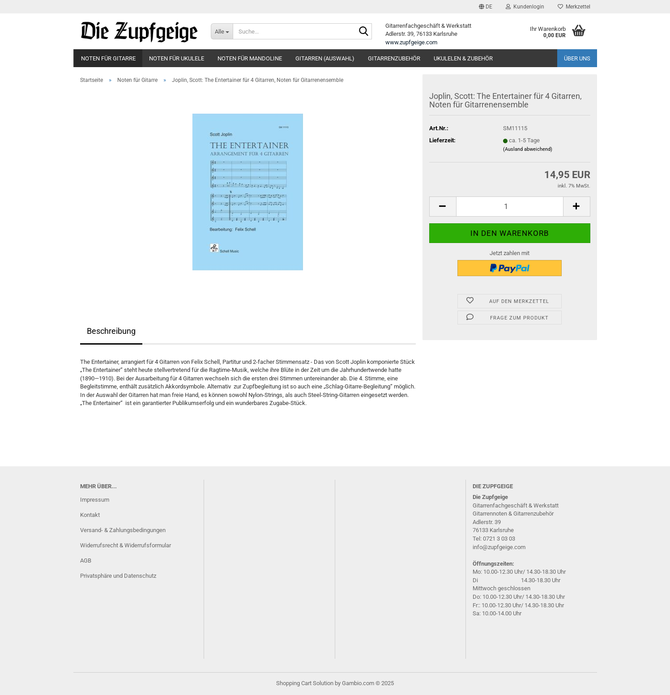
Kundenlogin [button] (525, 7)
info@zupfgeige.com (499, 547)
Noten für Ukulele (176, 58)
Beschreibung (111, 331)
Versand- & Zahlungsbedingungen (123, 530)
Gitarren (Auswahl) (324, 58)
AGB (85, 560)
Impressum (94, 499)
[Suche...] (222, 31)
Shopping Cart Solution (304, 683)
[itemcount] (509, 206)
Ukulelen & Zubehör (463, 58)
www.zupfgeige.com (411, 42)
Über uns (577, 58)
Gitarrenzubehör (394, 58)
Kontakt (90, 515)
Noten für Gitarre (108, 58)
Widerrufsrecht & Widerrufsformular (125, 545)
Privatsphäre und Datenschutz (118, 575)
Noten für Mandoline (250, 58)
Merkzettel (574, 7)
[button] (485, 6)
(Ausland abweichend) (527, 149)
